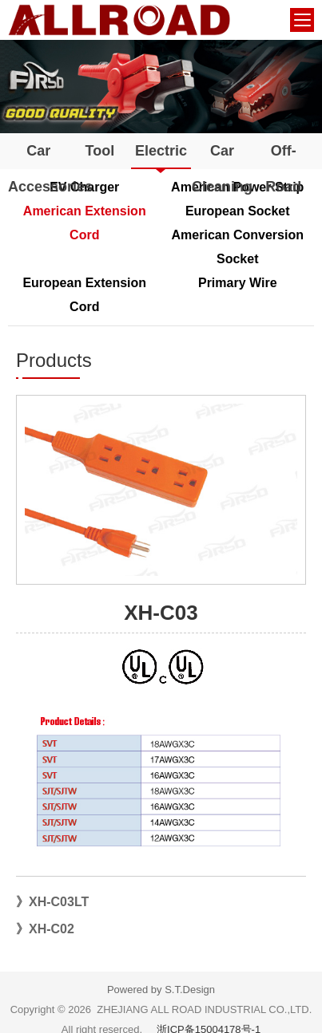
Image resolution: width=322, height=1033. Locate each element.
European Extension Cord (84, 294)
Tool (100, 151)
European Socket (237, 211)
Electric (161, 151)
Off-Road (283, 169)
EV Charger (84, 187)
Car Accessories (39, 169)
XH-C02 (51, 929)
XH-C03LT (59, 902)
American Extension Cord (84, 223)
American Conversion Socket (238, 247)
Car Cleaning (222, 169)
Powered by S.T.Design (161, 990)
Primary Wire (237, 283)
